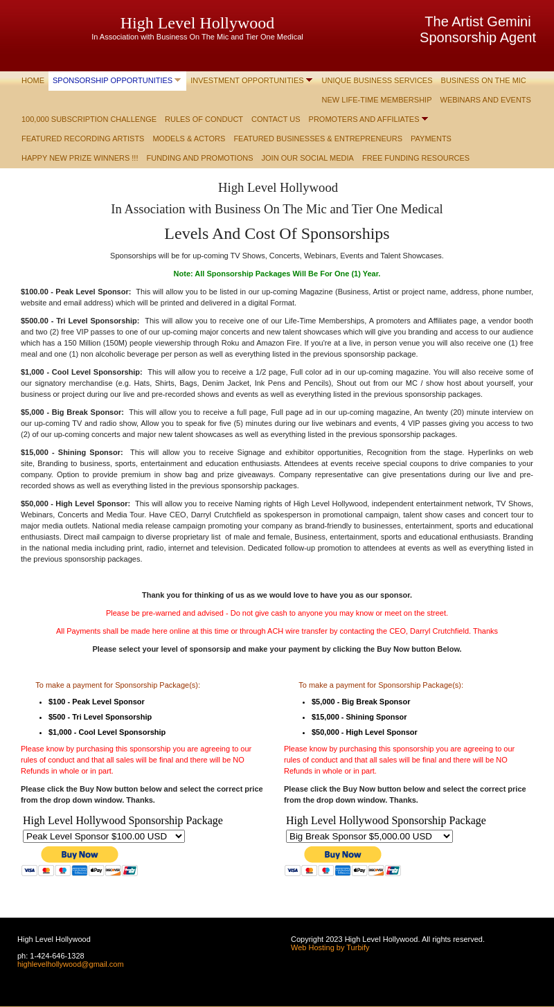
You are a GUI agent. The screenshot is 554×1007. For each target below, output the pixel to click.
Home (32, 80)
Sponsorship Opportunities (112, 80)
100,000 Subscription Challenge (89, 119)
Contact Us (276, 119)
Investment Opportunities (246, 80)
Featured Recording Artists (82, 138)
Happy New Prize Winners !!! (79, 158)
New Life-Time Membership (377, 100)
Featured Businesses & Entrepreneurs (317, 138)
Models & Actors (188, 138)
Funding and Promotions (200, 158)
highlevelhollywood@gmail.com (70, 964)
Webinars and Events (485, 100)
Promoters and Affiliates (364, 119)
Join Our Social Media (308, 158)
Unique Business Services (377, 80)
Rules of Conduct (204, 119)
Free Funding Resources (416, 158)
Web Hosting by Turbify (330, 947)
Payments (431, 138)
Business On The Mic (483, 80)
